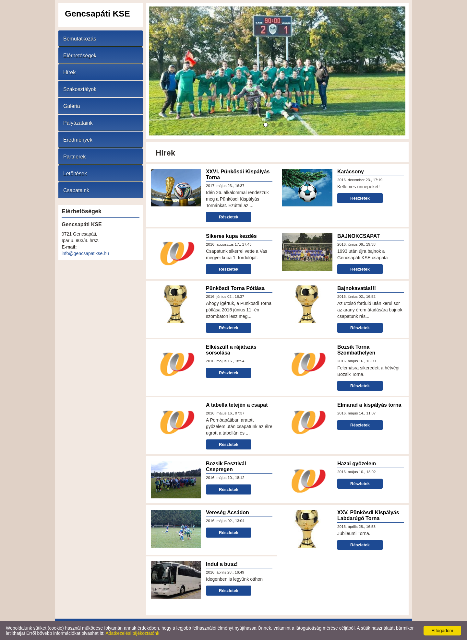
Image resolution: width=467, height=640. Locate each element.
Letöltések (75, 173)
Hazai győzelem (356, 463)
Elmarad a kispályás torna (369, 405)
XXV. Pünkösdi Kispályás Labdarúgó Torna (368, 515)
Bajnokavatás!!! (356, 288)
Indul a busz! (222, 564)
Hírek (69, 72)
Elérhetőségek (79, 55)
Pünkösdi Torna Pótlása (235, 288)
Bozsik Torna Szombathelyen (356, 349)
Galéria (71, 106)
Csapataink (76, 190)
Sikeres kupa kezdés (231, 236)
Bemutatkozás (79, 38)
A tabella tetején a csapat (237, 405)
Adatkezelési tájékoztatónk (132, 633)
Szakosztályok (79, 89)
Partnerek (74, 156)
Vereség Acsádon (227, 512)
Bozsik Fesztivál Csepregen (226, 466)
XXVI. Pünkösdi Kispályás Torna (238, 174)
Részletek (228, 217)
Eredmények (77, 140)
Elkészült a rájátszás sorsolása (231, 349)
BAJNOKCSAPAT (358, 236)
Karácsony (350, 171)
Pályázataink (78, 123)
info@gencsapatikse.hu (85, 253)
